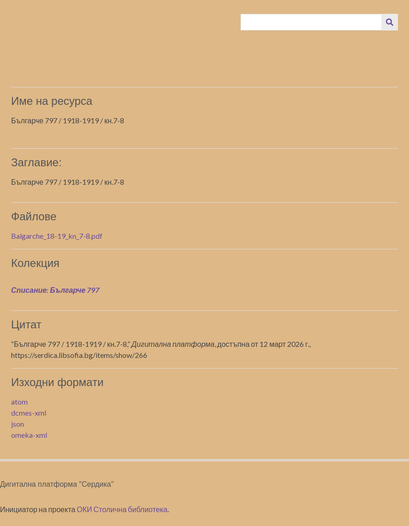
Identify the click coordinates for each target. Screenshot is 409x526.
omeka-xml (29, 434)
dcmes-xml (28, 412)
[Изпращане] (389, 22)
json (17, 423)
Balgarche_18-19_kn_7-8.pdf (56, 235)
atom (19, 401)
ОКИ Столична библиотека (122, 509)
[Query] (311, 22)
